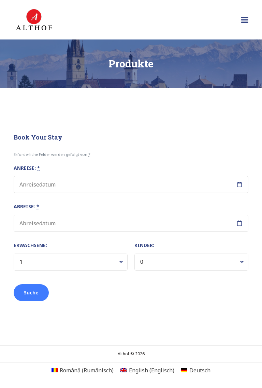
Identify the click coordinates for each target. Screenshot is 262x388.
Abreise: (26, 206)
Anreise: (27, 168)
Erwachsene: (30, 245)
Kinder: (144, 245)
